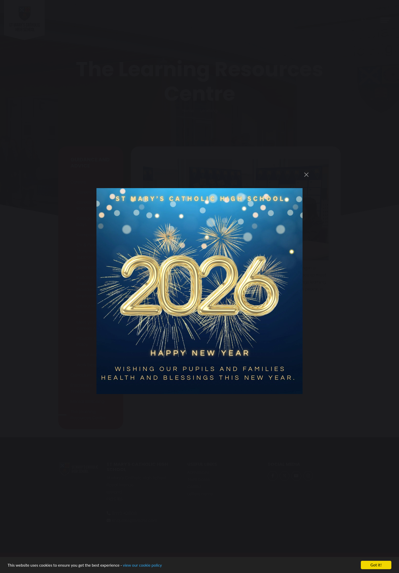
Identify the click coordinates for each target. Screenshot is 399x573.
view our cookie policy (142, 565)
